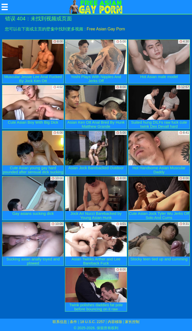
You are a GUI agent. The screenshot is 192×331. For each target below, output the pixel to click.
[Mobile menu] (5, 7)
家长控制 (132, 322)
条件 (73, 322)
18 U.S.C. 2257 (92, 322)
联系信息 (60, 322)
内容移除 (115, 322)
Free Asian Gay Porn (106, 29)
